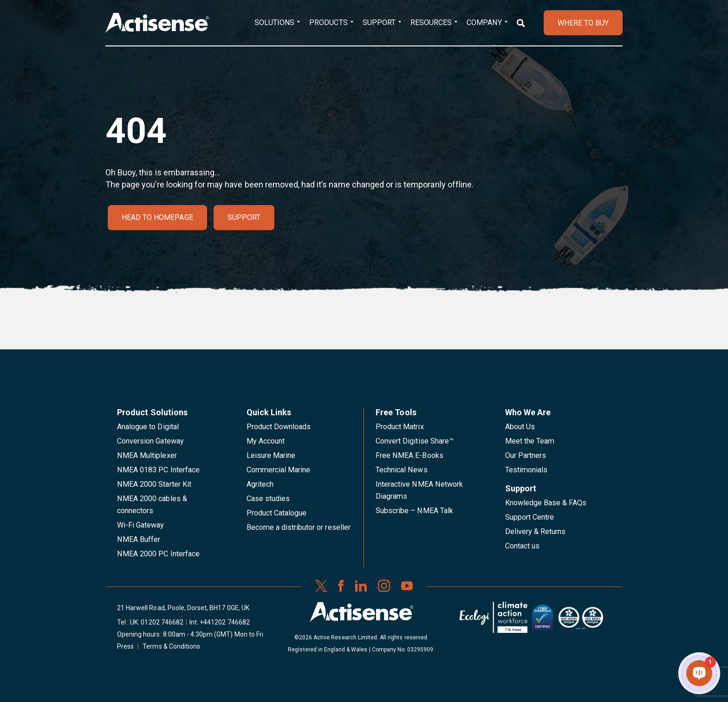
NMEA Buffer (138, 539)
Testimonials (526, 469)
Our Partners (525, 455)
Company (484, 22)
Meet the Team (530, 441)
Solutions (274, 22)
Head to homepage (157, 217)
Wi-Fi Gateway (140, 525)
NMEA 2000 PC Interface (158, 553)
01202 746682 (162, 622)
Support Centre (529, 517)
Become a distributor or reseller (299, 527)
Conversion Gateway (150, 441)
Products (328, 22)
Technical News (402, 469)
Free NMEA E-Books (409, 455)
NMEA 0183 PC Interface (158, 469)
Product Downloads (279, 426)
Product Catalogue (277, 513)
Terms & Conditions (171, 646)
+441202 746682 (225, 622)
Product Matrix (400, 426)
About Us (520, 426)
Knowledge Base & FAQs (546, 502)
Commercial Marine (279, 469)
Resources (431, 22)
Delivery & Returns (535, 531)
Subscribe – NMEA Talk (414, 510)
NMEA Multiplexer (147, 455)
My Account (266, 441)
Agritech (260, 484)
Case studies (268, 498)
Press (125, 646)
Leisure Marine (271, 455)
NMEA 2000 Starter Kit (154, 484)
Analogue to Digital (148, 426)
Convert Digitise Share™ (415, 441)
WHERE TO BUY (583, 23)
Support (379, 22)
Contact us (522, 545)
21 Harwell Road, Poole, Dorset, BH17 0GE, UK (183, 608)
